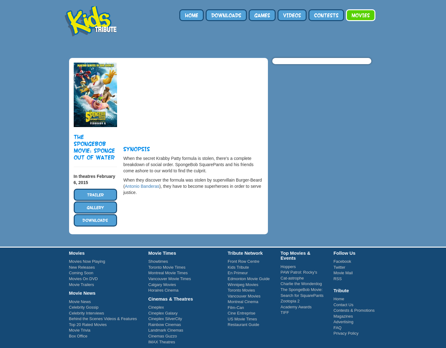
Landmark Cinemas (165, 330)
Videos (292, 15)
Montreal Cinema (243, 301)
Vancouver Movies (244, 296)
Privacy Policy (346, 333)
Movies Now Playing (87, 261)
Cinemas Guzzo (162, 336)
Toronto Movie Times (167, 267)
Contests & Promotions (354, 310)
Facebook (342, 261)
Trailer (95, 194)
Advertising (343, 321)
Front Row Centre (244, 261)
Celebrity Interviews (86, 313)
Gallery (95, 207)
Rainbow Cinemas (164, 324)
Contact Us (343, 304)
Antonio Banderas (142, 186)
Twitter (339, 267)
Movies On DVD (83, 278)
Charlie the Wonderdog (301, 283)
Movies (361, 15)
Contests (326, 15)
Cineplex (156, 307)
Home (191, 15)
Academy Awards (296, 307)
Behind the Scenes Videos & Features (103, 318)
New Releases (82, 267)
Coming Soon (81, 273)
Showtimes (158, 261)
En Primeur (238, 273)
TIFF (285, 312)
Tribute (92, 45)
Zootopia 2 (290, 301)
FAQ (338, 327)
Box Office (78, 336)
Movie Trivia (79, 330)
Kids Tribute (90, 21)
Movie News (80, 301)
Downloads (226, 15)
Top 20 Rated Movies (88, 324)
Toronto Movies (241, 290)
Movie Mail (343, 273)
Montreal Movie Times (168, 273)
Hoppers (288, 266)
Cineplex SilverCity (165, 318)
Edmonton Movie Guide (249, 278)
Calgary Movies (162, 284)
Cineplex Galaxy (163, 313)
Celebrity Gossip (83, 307)
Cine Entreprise (242, 313)
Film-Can (236, 307)
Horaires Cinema (163, 290)
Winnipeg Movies (243, 284)
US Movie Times (242, 319)
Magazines (343, 316)
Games (262, 15)
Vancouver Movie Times (169, 278)
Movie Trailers (81, 284)
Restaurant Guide (243, 324)
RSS (338, 278)
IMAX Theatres (161, 342)
